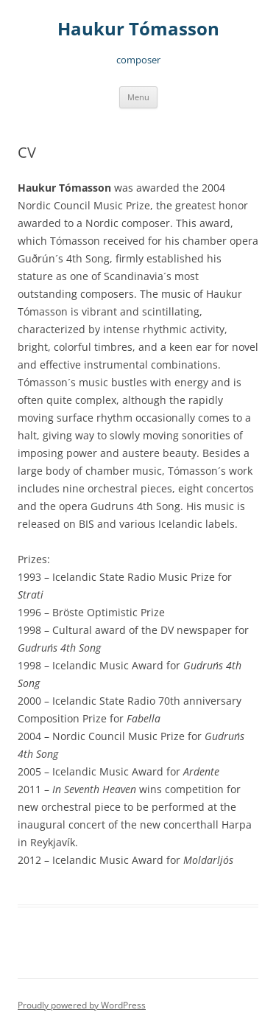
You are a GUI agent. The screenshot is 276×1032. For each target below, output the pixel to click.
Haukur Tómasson (138, 29)
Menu (138, 96)
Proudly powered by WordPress (82, 1005)
